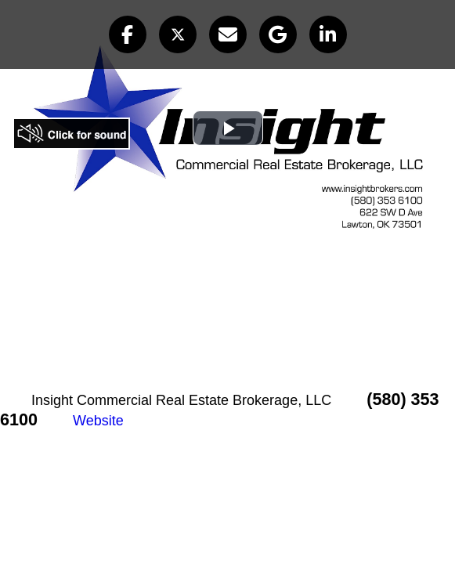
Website (98, 420)
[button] (127, 34)
